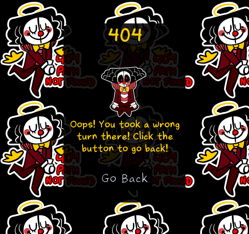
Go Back (124, 178)
